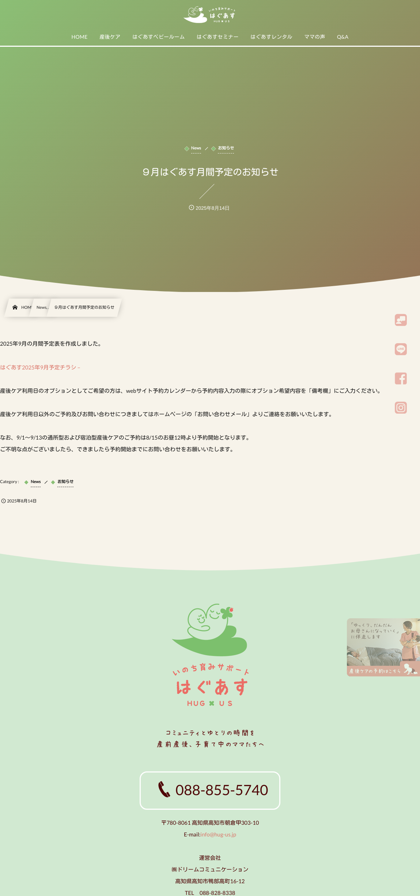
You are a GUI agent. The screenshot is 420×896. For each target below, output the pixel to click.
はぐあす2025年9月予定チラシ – (40, 367)
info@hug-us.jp (218, 834)
